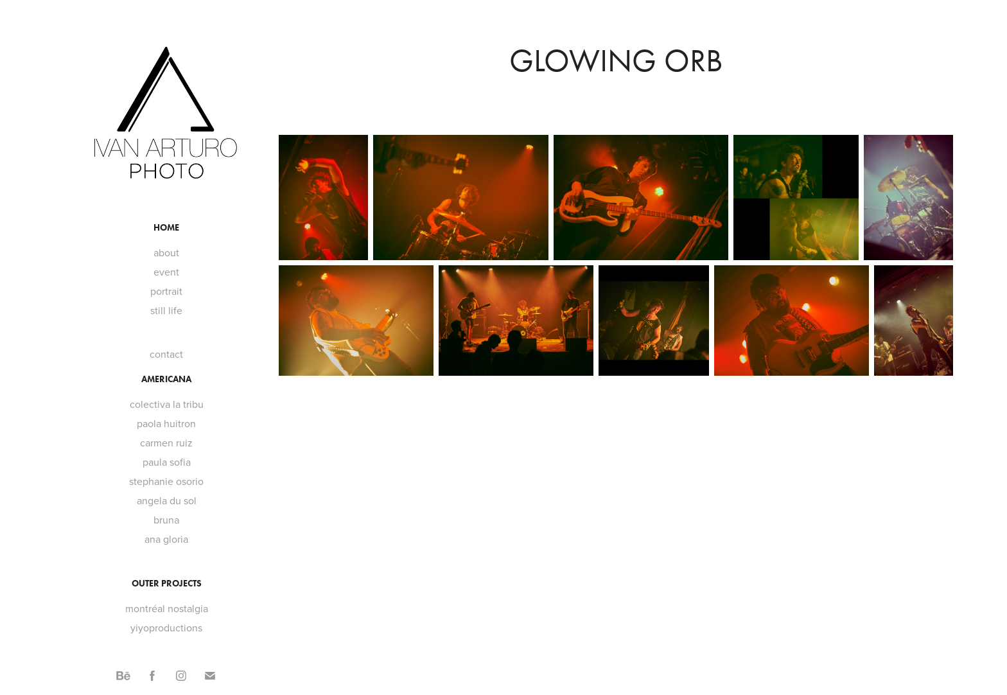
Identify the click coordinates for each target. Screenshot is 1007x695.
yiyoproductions (166, 627)
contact (166, 354)
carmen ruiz (166, 442)
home (166, 227)
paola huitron (166, 423)
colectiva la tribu (167, 404)
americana (166, 379)
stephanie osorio (166, 481)
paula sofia (167, 462)
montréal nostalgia (166, 608)
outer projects (167, 583)
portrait (166, 291)
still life (166, 310)
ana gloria (166, 539)
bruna (166, 520)
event (166, 272)
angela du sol (167, 500)
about (166, 252)
